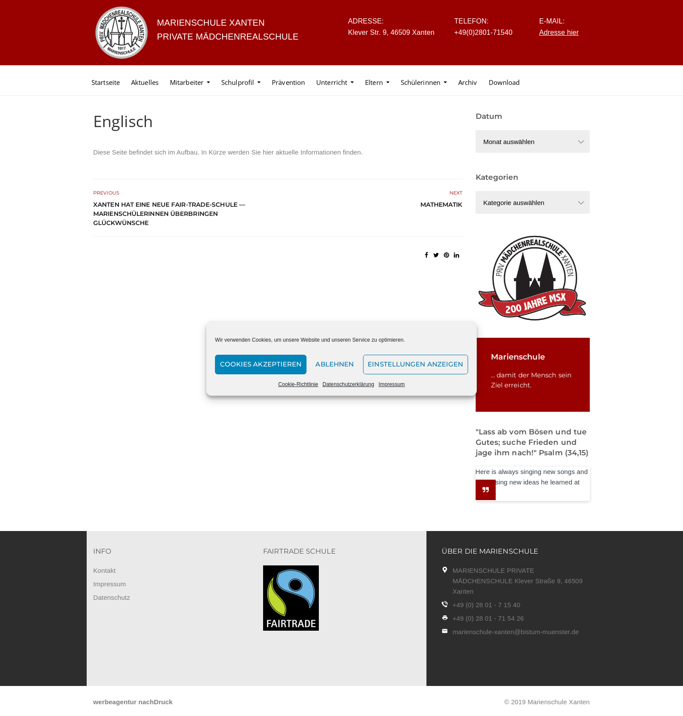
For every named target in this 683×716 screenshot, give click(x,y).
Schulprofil (237, 82)
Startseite (105, 82)
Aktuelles (145, 82)
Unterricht (331, 82)
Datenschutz (111, 597)
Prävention (288, 82)
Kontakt (104, 570)
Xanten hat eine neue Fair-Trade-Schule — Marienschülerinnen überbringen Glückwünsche (169, 214)
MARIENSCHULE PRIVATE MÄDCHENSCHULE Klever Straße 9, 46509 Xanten (518, 581)
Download (504, 82)
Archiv (467, 82)
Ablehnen (334, 364)
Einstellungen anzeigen (415, 364)
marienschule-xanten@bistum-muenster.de (516, 631)
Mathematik (441, 204)
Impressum (392, 384)
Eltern (374, 82)
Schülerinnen (420, 82)
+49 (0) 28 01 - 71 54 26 (488, 618)
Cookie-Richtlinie (298, 384)
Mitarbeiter (186, 82)
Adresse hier (559, 32)
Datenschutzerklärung (348, 384)
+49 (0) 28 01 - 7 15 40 (486, 604)
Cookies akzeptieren (261, 364)
